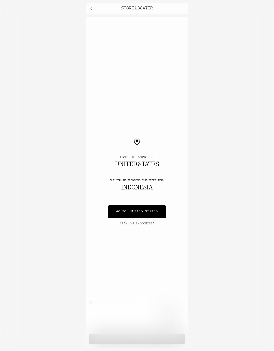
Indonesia (137, 224)
